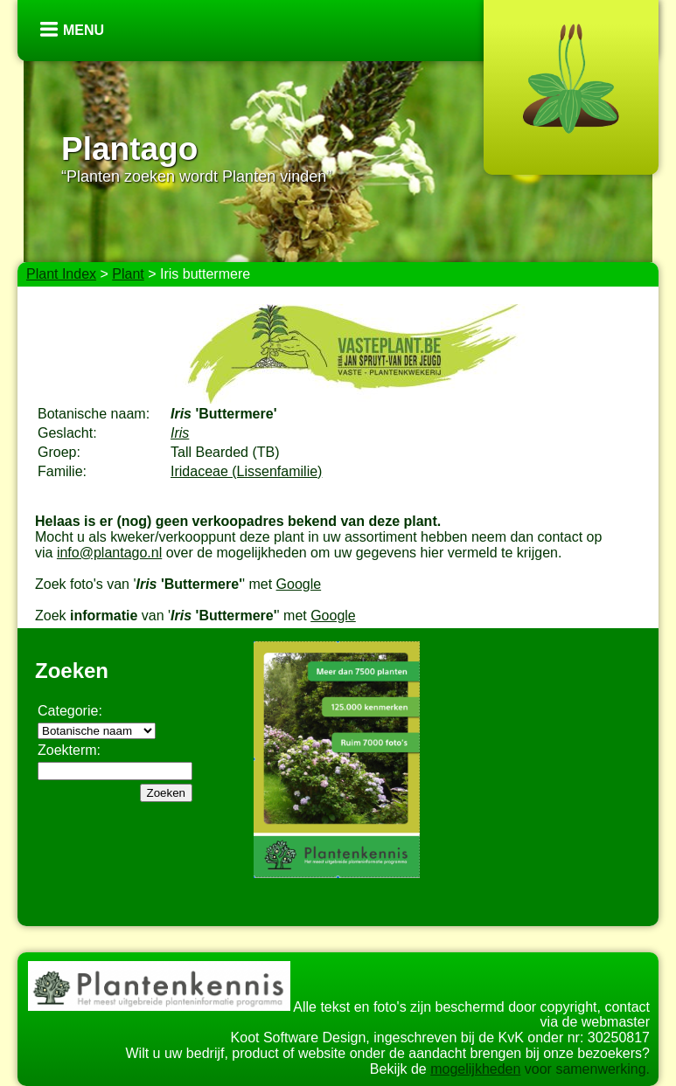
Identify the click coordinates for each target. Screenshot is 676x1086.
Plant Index (61, 273)
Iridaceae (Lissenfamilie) (246, 471)
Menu (83, 30)
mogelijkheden (475, 1069)
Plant (127, 273)
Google (299, 584)
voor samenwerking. (585, 1069)
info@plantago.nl (109, 552)
